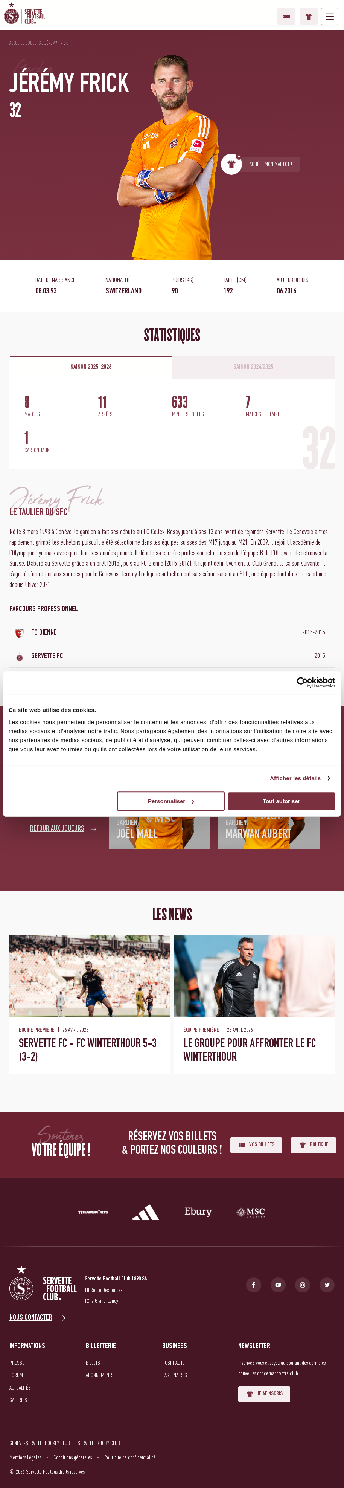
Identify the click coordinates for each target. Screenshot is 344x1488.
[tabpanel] (172, 424)
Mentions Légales (25, 1457)
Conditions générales (72, 1457)
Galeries (18, 1399)
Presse (16, 1362)
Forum (16, 1375)
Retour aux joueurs (57, 829)
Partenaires (174, 1375)
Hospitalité (173, 1362)
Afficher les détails (295, 778)
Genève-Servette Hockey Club (39, 1442)
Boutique (308, 16)
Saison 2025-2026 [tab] (90, 367)
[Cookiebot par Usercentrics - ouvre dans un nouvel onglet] (302, 682)
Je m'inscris (264, 1394)
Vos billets (286, 16)
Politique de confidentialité (129, 1457)
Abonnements (100, 1375)
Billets (93, 1362)
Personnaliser (171, 801)
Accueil (15, 43)
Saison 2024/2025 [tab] (253, 367)
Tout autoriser (281, 801)
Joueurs (33, 43)
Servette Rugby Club (99, 1442)
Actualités (20, 1387)
